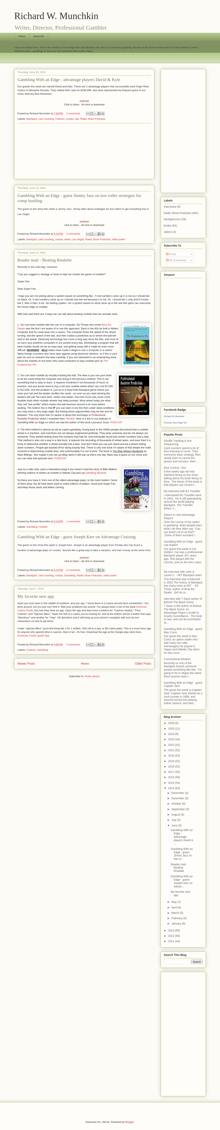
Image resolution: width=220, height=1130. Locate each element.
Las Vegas (78, 239)
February (177, 918)
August (176, 814)
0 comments (73, 570)
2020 (171, 755)
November (178, 798)
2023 (171, 739)
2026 (171, 723)
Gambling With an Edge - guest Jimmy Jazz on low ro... (182, 853)
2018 (171, 766)
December (178, 792)
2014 (171, 788)
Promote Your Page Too (175, 422)
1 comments (73, 521)
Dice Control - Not (175, 467)
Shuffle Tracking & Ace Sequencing (178, 442)
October (176, 803)
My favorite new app (35, 596)
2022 (171, 744)
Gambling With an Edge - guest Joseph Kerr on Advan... (182, 881)
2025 (171, 728)
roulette (43, 526)
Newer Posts (26, 663)
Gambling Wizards (95, 472)
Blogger (129, 1121)
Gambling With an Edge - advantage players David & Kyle (68, 79)
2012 (171, 935)
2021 (171, 750)
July (174, 819)
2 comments (73, 113)
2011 (171, 941)
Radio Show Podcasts (92, 118)
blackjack (32, 118)
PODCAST (116, 422)
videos (168, 231)
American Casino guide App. (33, 635)
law (77, 118)
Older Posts (143, 663)
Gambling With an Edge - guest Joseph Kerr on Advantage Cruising (76, 536)
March (175, 912)
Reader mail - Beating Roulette (44, 259)
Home (21, 36)
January (176, 923)
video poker (118, 239)
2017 (171, 771)
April (174, 907)
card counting (46, 118)
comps (70, 118)
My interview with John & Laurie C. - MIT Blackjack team (183, 573)
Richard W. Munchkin (56, 16)
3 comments (73, 644)
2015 (171, 782)
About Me (38, 36)
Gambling (32, 526)
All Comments (176, 260)
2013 (171, 930)
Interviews (170, 206)
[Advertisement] (84, 151)
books (167, 225)
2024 (171, 734)
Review (70, 418)
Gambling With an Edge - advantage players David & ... (182, 836)
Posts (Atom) (92, 676)
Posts (171, 254)
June (174, 825)
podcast (84, 100)
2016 (171, 777)
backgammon (172, 219)
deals (67, 239)
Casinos (60, 118)
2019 (171, 761)
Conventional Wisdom (177, 659)
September (178, 809)
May (174, 901)
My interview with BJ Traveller (182, 491)
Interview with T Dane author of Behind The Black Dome (183, 600)
